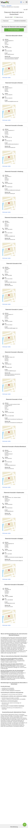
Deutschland (23, 20)
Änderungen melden (6, 77)
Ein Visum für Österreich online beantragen (14, 26)
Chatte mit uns (18, 17)
